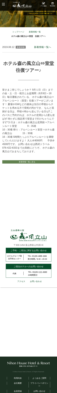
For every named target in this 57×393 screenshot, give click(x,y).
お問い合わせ (36, 285)
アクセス (21, 285)
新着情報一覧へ (42, 47)
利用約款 (18, 381)
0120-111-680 (40, 275)
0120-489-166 (39, 259)
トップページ (18, 32)
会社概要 (18, 387)
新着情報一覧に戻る (27, 164)
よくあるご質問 (39, 381)
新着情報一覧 (35, 32)
